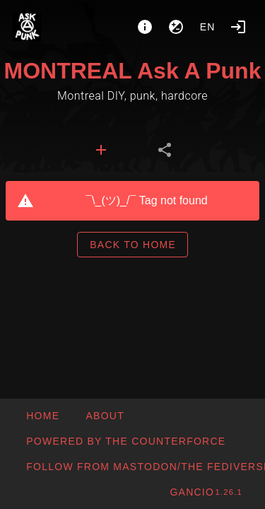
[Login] (238, 26)
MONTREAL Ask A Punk (132, 70)
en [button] (208, 27)
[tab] (101, 149)
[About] (144, 26)
